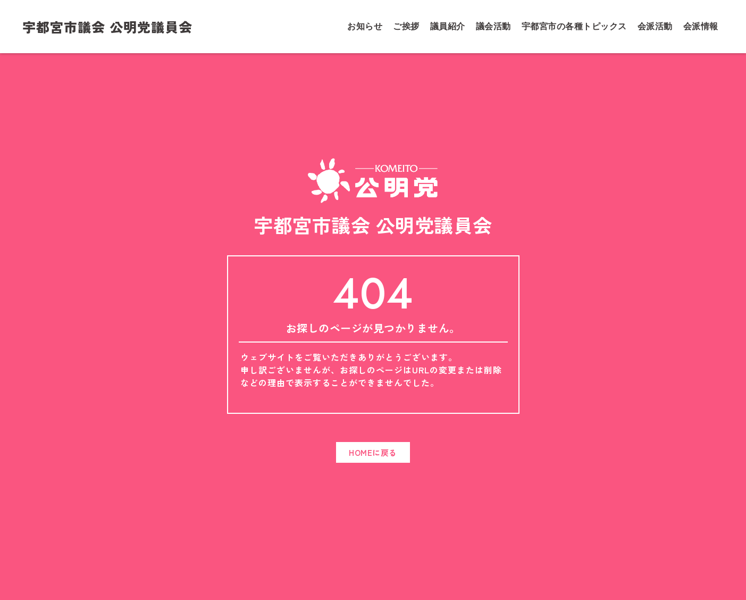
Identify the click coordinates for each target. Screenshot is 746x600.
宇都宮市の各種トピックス (574, 26)
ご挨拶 (406, 26)
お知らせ (364, 26)
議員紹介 (447, 26)
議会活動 (493, 26)
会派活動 (655, 26)
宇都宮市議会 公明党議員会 (107, 26)
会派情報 (700, 26)
